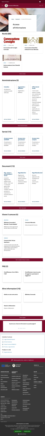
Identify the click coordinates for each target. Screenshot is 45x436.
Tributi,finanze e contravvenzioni (26, 383)
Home (12, 19)
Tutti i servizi (22, 157)
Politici (2, 383)
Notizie (35, 375)
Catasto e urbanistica (16, 385)
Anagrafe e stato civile (16, 376)
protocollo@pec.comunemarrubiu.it (8, 416)
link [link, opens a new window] (33, 428)
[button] (22, 434)
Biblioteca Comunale (30, 294)
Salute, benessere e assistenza (27, 389)
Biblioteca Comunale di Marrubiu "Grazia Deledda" (10, 223)
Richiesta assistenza (16, 410)
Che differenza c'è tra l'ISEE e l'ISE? (11, 273)
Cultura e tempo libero (16, 378)
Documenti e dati (4, 389)
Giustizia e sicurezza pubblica (27, 379)
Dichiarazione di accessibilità (26, 409)
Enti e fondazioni (4, 381)
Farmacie (6, 238)
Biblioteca (6, 220)
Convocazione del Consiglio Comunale (10, 48)
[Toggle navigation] (2, 5)
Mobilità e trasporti (15, 389)
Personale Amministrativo (4, 386)
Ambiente (25, 386)
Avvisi (5, 45)
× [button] (43, 423)
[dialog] (22, 429)
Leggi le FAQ (14, 407)
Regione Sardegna (5, 1)
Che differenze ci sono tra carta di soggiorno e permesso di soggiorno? (32, 274)
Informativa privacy (26, 404)
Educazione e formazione (25, 375)
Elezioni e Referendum (9, 306)
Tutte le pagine (22, 317)
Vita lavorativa (15, 380)
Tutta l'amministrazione (22, 125)
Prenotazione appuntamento (15, 401)
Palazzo (26, 220)
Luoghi (35, 385)
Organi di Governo (4, 375)
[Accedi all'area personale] (40, 1)
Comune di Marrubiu (30, 222)
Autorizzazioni (25, 392)
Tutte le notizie (22, 73)
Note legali (25, 406)
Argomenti (18, 19)
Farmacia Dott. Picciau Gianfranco (9, 241)
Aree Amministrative (5, 377)
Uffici (2, 379)
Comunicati (36, 377)
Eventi (35, 387)
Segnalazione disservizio (14, 404)
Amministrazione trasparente (26, 401)
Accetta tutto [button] (18, 431)
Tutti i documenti (22, 208)
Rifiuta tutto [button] (27, 431)
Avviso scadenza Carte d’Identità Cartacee (12, 66)
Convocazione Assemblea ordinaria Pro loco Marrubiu (31, 48)
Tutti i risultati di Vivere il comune (22, 259)
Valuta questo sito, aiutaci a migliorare (22, 360)
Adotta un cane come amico (11, 294)
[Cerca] (42, 5)
